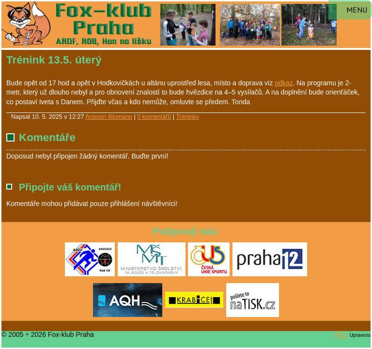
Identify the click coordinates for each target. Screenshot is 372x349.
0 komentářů (154, 116)
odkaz (284, 83)
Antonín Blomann (108, 116)
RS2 (341, 334)
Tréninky (187, 116)
